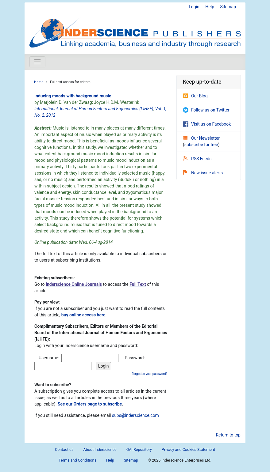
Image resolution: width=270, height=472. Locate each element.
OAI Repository (139, 449)
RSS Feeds (197, 158)
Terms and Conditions (77, 460)
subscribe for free (201, 144)
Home (38, 82)
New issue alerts (203, 172)
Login (194, 6)
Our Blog (195, 95)
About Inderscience (100, 449)
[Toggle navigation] (37, 61)
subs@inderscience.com (135, 415)
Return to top (228, 434)
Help (209, 6)
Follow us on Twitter (206, 110)
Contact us (64, 449)
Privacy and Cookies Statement (188, 449)
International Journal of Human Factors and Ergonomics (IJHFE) (93, 108)
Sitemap (228, 6)
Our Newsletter (201, 138)
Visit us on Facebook (207, 124)
